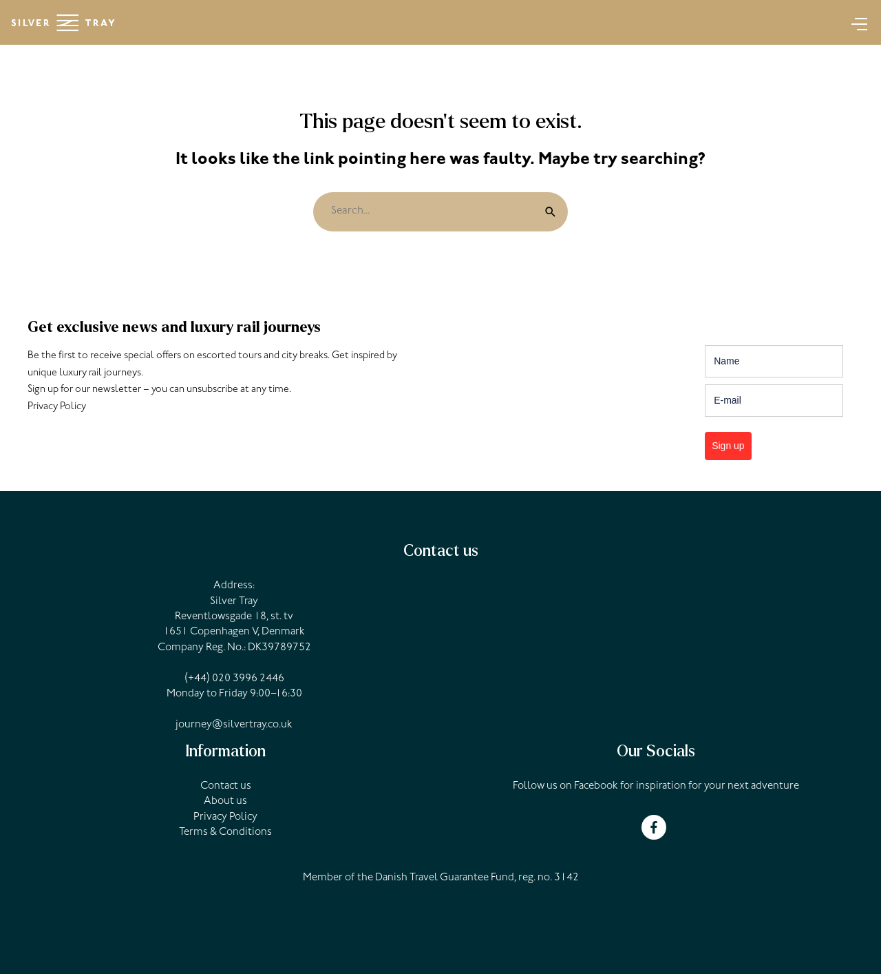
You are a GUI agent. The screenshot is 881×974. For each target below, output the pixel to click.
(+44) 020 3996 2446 (234, 679)
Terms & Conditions (225, 832)
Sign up (728, 445)
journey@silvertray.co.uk (234, 725)
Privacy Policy (57, 407)
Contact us (225, 786)
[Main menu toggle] (855, 22)
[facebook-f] (655, 827)
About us (225, 801)
